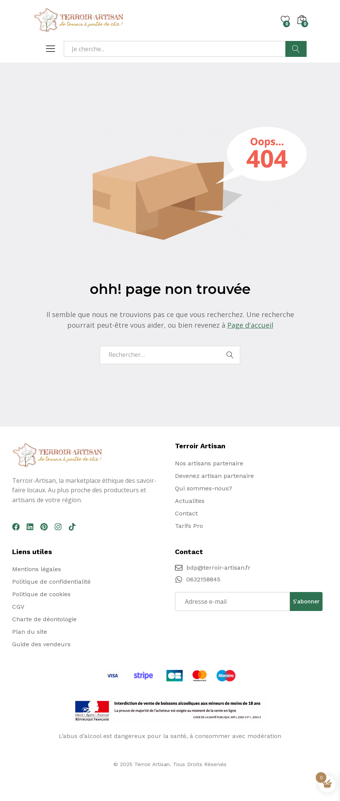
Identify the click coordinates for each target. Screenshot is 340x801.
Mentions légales (36, 569)
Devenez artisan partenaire (214, 475)
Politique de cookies (41, 594)
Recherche (296, 49)
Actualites (190, 500)
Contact (186, 513)
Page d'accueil (250, 325)
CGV (18, 606)
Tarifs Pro (189, 525)
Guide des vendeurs (41, 644)
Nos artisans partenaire (209, 463)
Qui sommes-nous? (203, 488)
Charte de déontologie (44, 619)
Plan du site (29, 631)
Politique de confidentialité (51, 581)
